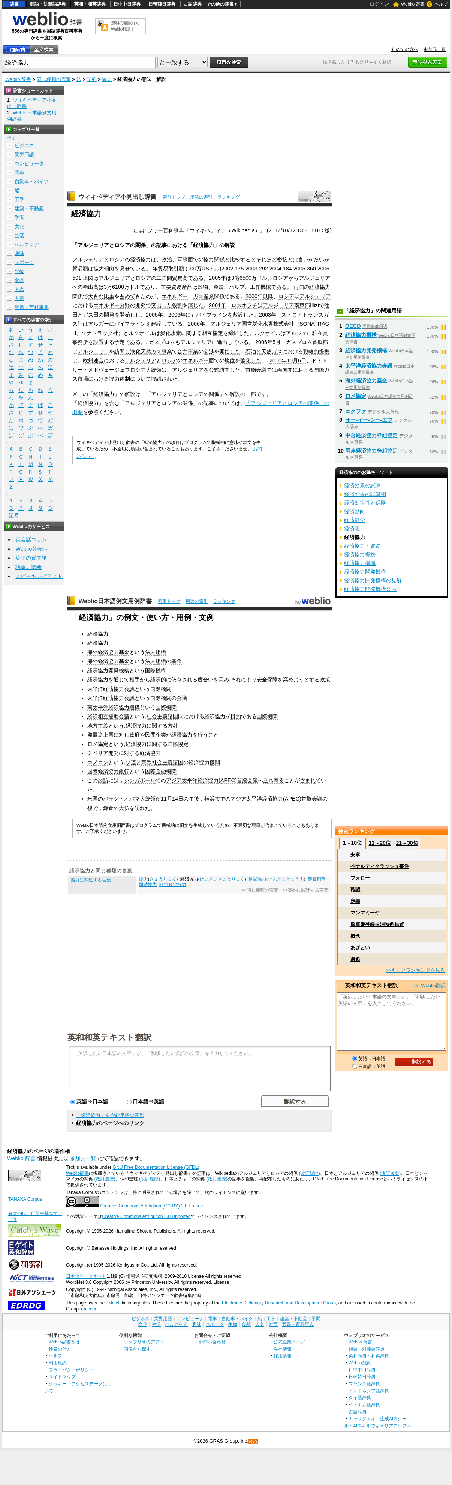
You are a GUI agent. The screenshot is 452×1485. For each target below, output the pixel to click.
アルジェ (296, 333)
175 (239, 269)
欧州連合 (93, 360)
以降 (268, 296)
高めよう (293, 680)
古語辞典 (193, 4)
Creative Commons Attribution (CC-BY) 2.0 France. (152, 1206)
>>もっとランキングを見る (415, 970)
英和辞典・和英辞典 (369, 1355)
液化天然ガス (146, 351)
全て (11, 138)
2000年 (254, 296)
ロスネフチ (244, 305)
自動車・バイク (32, 181)
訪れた (142, 808)
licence (90, 1309)
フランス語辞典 (364, 1383)
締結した (238, 333)
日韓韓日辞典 (161, 4)
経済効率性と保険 (365, 503)
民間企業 (155, 735)
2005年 (217, 278)
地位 (230, 360)
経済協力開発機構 (108, 671)
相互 (207, 333)
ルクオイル (142, 333)
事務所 (80, 342)
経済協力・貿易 (362, 546)
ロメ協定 (97, 744)
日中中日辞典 (127, 4)
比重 (109, 296)
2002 (227, 269)
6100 (118, 287)
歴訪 (103, 780)
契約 (92, 79)
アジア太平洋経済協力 (192, 780)
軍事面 (185, 260)
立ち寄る (273, 780)
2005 (299, 269)
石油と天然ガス (263, 351)
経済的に (160, 680)
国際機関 (160, 689)
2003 (251, 269)
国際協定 (178, 744)
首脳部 (320, 342)
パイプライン (211, 315)
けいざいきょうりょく (222, 879)
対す (129, 753)
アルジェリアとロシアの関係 (112, 245)
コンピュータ (29, 163)
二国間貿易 (169, 278)
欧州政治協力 (172, 884)
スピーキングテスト (39, 576)
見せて (127, 269)
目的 (235, 716)
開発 (140, 305)
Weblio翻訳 (360, 1362)
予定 (119, 342)
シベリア (97, 753)
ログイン (379, 4)
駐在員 (320, 333)
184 (287, 269)
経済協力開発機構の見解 (373, 580)
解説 (230, 245)
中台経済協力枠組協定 (371, 435)
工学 (19, 199)
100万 (194, 269)
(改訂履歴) (309, 1173)
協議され (161, 379)
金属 (218, 287)
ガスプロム (162, 342)
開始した (229, 351)
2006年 (196, 324)
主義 (103, 726)
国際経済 (97, 771)
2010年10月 (283, 360)
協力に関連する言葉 (90, 880)
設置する (103, 342)
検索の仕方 (60, 1348)
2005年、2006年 (166, 315)
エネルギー (175, 296)
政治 (167, 260)
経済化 (352, 529)
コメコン (97, 762)
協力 (107, 79)
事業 (167, 351)
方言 (19, 298)
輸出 (88, 287)
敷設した (243, 315)
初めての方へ (404, 49)
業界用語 (24, 154)
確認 (355, 889)
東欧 (146, 762)
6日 (302, 360)
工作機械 (260, 287)
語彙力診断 (28, 567)
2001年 (217, 305)
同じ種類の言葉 (54, 79)
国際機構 (155, 671)
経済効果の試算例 (365, 494)
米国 (92, 799)
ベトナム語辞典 (364, 1404)
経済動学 (354, 520)
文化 (19, 226)
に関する (191, 333)
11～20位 (380, 843)
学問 (19, 217)
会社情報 (283, 1348)
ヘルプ (441, 4)
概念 (355, 936)
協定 (218, 333)
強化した (250, 360)
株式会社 (283, 324)
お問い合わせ (212, 1341)
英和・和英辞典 (90, 4)
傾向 (109, 269)
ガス (198, 296)
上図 (88, 278)
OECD (353, 326)
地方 (92, 726)
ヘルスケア (27, 244)
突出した (161, 305)
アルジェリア (88, 260)
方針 (173, 726)
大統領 (154, 370)
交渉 (209, 351)
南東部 (302, 305)
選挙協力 (257, 879)
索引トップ (174, 197)
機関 (215, 762)
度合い (205, 680)
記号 (14, 515)
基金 (176, 661)
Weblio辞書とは (64, 1341)
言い (303, 260)
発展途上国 (100, 735)
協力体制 (119, 379)
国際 (319, 370)
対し (124, 735)
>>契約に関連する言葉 (305, 890)
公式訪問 (219, 370)
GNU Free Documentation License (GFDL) (155, 1167)
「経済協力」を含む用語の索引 (110, 1115)
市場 (83, 379)
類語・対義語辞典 (48, 4)
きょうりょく (163, 879)
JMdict (112, 1303)
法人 (150, 652)
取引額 (176, 269)
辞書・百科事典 (32, 307)
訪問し (122, 351)
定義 (355, 901)
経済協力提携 (360, 554)
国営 (247, 324)
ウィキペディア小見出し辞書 (117, 197)
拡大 (98, 269)
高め (224, 680)
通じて (121, 680)
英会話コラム (31, 539)
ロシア (143, 278)
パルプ (237, 287)
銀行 (124, 771)
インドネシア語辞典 (369, 1390)
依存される (184, 680)
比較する (240, 260)
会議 (182, 698)
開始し (127, 315)
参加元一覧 (435, 49)
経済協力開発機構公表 (370, 589)
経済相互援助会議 (108, 716)
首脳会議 (255, 370)
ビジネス (24, 145)
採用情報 (283, 1355)
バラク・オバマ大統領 (129, 799)
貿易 (163, 269)
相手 (134, 680)
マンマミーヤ (365, 913)
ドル (262, 278)
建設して (161, 324)
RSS (253, 1441)
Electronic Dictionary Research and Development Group (279, 1303)
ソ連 (131, 762)
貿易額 (80, 269)
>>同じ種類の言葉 (259, 890)
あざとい (360, 947)
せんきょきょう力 (286, 879)
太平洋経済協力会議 (111, 689)
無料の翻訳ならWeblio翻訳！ (125, 26)
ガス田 (91, 315)
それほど (266, 260)
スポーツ (24, 262)
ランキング (228, 197)
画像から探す (137, 1348)
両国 (298, 287)
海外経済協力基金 (108, 652)
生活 (19, 235)
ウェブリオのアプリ (144, 1341)
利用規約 (58, 1362)
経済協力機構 (124, 707)
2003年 (267, 315)
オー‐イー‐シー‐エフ (368, 420)
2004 (275, 269)
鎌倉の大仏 (116, 808)
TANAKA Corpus (25, 1199)
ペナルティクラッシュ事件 (379, 866)
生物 (19, 271)
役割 (177, 305)
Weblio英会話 (31, 549)
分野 (125, 305)
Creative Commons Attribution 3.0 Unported (146, 1216)
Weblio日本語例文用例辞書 (115, 601)
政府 (134, 735)
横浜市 (212, 799)
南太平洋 (97, 707)
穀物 (203, 287)
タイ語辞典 (360, 1397)
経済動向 (354, 511)
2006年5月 (268, 342)
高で (188, 278)
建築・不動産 (29, 208)
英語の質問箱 (31, 558)
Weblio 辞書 (413, 4)
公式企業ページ (289, 1341)
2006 (323, 269)
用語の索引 (201, 197)
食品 (19, 280)
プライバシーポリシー (71, 1369)
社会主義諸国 (162, 716)
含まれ (308, 780)
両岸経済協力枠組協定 (371, 451)
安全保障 (267, 680)
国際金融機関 (161, 771)
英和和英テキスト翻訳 (109, 1037)
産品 (187, 287)
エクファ (355, 411)
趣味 (19, 253)
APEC (227, 780)
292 (263, 269)
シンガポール (140, 780)
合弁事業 (187, 351)
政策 (325, 680)
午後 (194, 799)
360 (311, 269)
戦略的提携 (316, 351)
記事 (161, 245)
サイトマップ (62, 1376)
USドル (211, 269)
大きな (96, 296)
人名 (19, 289)
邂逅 (355, 959)
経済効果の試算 (362, 486)
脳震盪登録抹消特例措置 (377, 924)
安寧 (355, 855)
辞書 (14, 4)
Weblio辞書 (77, 1173)
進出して (227, 342)
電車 (19, 172)
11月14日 (172, 799)
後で (92, 808)
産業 (209, 296)
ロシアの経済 (125, 260)
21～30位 (407, 843)
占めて (127, 296)
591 (76, 278)
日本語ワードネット (86, 1276)
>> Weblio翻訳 (430, 985)
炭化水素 (262, 324)
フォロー (360, 878)
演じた (196, 305)
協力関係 (214, 260)
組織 (161, 652)
